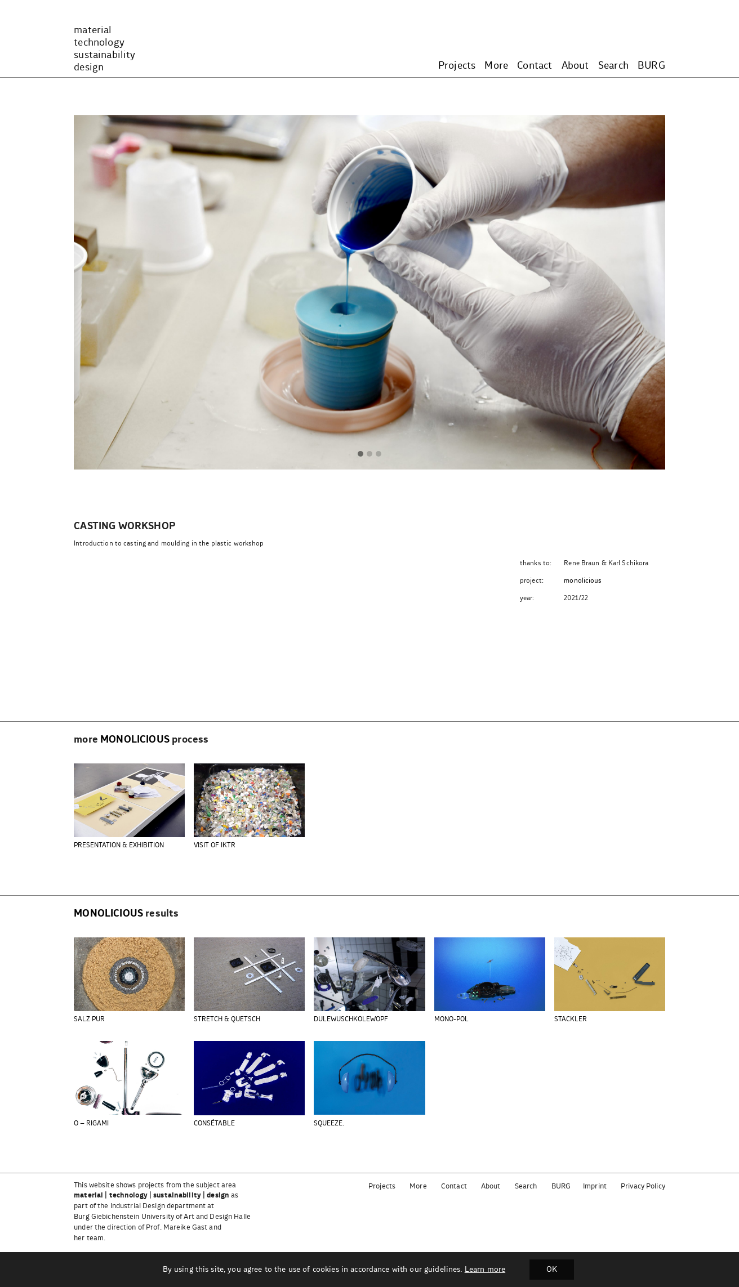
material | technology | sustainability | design (151, 1195)
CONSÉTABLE (214, 1123)
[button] (360, 454)
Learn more (485, 1269)
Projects (456, 66)
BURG (651, 66)
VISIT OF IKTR (214, 845)
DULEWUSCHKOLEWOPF (351, 1019)
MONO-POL (451, 1019)
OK (551, 1269)
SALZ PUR (89, 1019)
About (575, 66)
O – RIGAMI (91, 1123)
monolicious (583, 580)
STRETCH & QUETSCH (227, 1019)
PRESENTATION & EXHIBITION (119, 845)
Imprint (595, 1186)
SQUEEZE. (329, 1123)
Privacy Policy (643, 1186)
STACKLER (570, 1019)
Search (613, 66)
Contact (534, 66)
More (496, 66)
